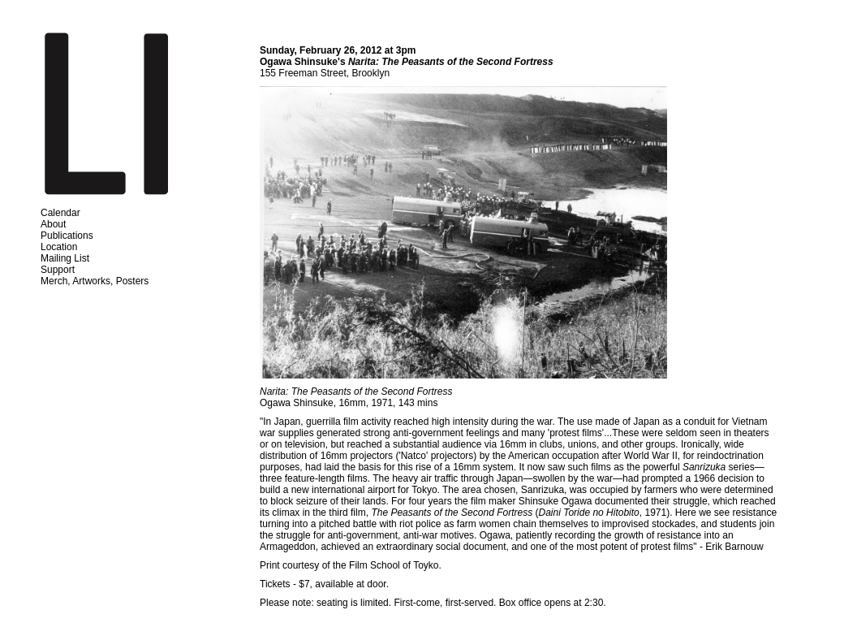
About (53, 224)
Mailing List (65, 258)
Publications (67, 235)
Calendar (60, 212)
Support (58, 269)
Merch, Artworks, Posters (95, 281)
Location (59, 247)
